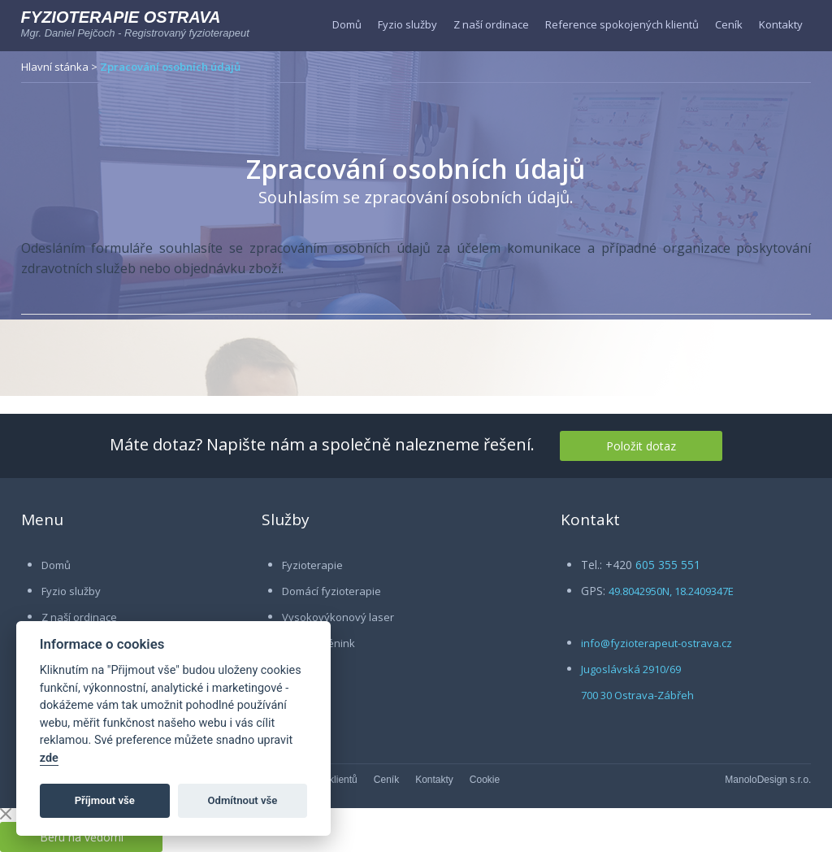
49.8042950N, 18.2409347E (671, 591)
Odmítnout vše (243, 800)
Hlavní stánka (55, 66)
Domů (347, 24)
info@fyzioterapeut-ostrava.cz (656, 643)
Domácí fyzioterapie (331, 591)
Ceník (729, 24)
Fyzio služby (407, 24)
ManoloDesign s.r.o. (768, 779)
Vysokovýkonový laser (338, 617)
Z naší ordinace (491, 24)
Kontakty (781, 24)
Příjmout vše (105, 800)
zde (49, 758)
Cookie (485, 779)
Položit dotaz (641, 446)
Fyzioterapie (312, 565)
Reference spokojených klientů (622, 24)
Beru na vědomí (82, 837)
